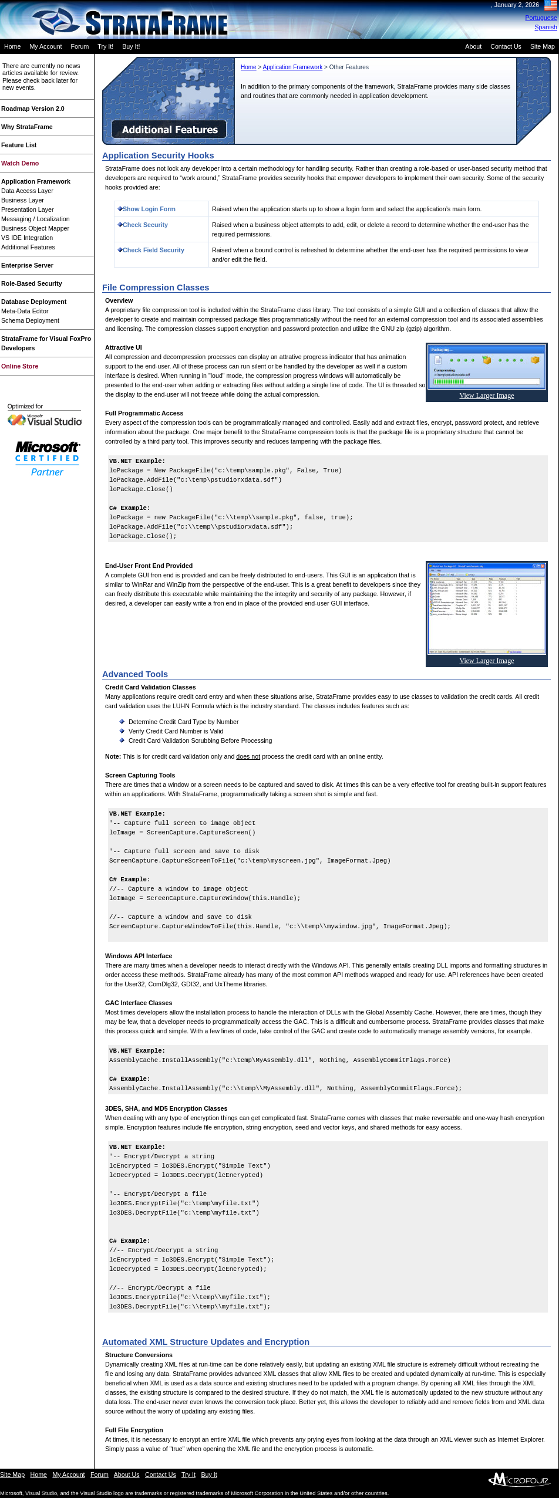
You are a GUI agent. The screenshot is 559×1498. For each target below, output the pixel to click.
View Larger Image (486, 395)
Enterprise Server (27, 265)
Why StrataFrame (27, 126)
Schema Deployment (30, 320)
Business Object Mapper (35, 228)
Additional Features (28, 247)
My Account (45, 46)
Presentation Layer (27, 209)
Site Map (542, 46)
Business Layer (22, 200)
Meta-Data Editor (25, 311)
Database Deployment (33, 301)
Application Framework (35, 181)
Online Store (19, 366)
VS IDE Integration (27, 237)
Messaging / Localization (35, 218)
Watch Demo (20, 163)
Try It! (105, 46)
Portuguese (542, 17)
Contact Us (505, 46)
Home (12, 46)
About (473, 46)
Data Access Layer (27, 190)
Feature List (18, 144)
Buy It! (131, 46)
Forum (80, 46)
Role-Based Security (31, 283)
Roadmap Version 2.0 (33, 108)
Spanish (546, 27)
